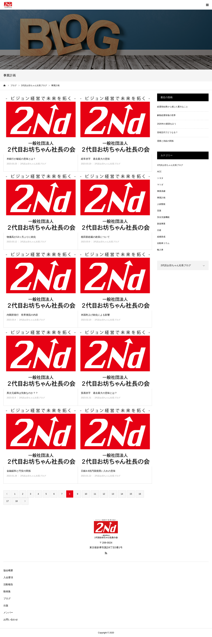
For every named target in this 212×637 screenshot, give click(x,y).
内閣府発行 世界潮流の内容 (22, 314)
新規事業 (161, 223)
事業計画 (161, 197)
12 (104, 494)
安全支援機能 (163, 217)
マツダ (160, 184)
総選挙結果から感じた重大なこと (172, 107)
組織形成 (161, 237)
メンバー (8, 612)
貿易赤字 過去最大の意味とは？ (99, 393)
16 (140, 494)
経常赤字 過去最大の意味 (95, 158)
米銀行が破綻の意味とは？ (21, 158)
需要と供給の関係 (165, 141)
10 (86, 494)
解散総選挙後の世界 (166, 115)
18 (16, 501)
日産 (159, 230)
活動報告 (8, 584)
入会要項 (8, 577)
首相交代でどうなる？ (167, 132)
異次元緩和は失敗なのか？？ (22, 393)
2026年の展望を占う (166, 124)
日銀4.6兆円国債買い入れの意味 (98, 470)
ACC (159, 171)
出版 (5, 605)
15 (131, 494)
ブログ (7, 598)
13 (113, 494)
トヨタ (160, 178)
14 (122, 494)
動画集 (7, 591)
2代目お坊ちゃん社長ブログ (33, 164)
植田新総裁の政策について (95, 237)
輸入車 (160, 250)
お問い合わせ (10, 619)
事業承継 (161, 191)
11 (95, 494)
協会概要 (8, 570)
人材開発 (161, 204)
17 (7, 501)
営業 (159, 210)
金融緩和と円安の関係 (19, 470)
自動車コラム (163, 243)
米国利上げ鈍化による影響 (95, 314)
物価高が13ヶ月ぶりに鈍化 (21, 237)
